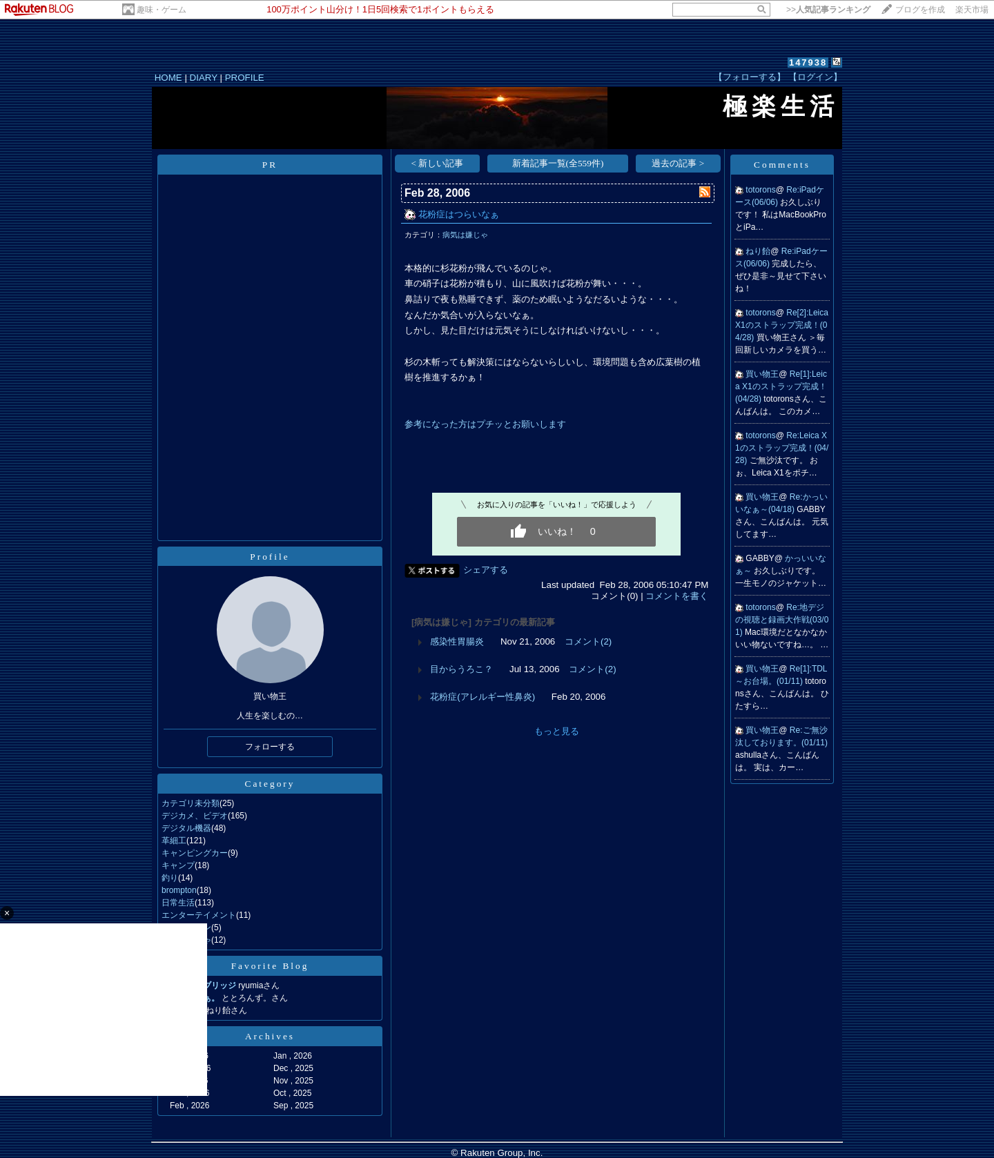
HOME (168, 77)
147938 (808, 62)
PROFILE (244, 77)
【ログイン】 (815, 77)
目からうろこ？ (461, 669)
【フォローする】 (750, 77)
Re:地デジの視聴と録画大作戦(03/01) (781, 619)
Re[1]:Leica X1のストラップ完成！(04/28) (781, 386)
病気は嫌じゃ (465, 234)
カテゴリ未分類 (191, 803)
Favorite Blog (270, 966)
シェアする (485, 570)
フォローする (270, 747)
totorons (760, 190)
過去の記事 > (678, 163)
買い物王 (762, 374)
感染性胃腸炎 (457, 641)
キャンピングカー (195, 853)
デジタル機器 (186, 828)
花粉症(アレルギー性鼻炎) (482, 696)
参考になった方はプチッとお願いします (485, 424)
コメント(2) (588, 641)
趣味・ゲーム (161, 9)
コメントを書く (676, 596)
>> (828, 9)
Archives (270, 1036)
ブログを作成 (920, 9)
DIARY (203, 77)
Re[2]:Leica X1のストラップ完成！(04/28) (781, 325)
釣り (170, 878)
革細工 (174, 840)
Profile (269, 556)
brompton (179, 890)
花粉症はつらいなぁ (458, 214)
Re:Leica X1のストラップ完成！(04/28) (781, 448)
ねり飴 (758, 251)
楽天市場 (971, 9)
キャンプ (178, 865)
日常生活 (178, 902)
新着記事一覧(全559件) (558, 163)
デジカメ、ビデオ (195, 816)
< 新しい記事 (437, 163)
